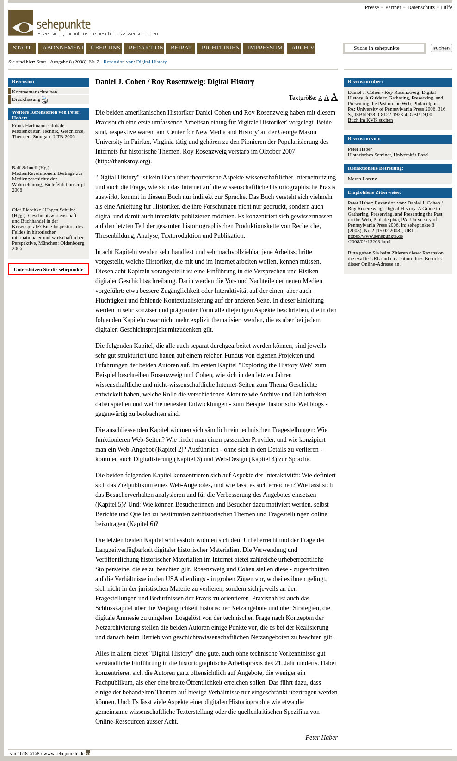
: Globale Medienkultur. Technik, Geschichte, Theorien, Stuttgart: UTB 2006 (48, 131)
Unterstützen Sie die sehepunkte (49, 269)
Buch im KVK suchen (370, 120)
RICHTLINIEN (221, 47)
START (22, 47)
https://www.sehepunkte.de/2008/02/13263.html (375, 238)
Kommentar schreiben (34, 91)
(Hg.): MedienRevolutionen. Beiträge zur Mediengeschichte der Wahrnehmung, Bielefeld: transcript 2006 (48, 178)
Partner (393, 7)
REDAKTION (146, 47)
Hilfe (446, 7)
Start (41, 61)
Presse (372, 7)
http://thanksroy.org (123, 161)
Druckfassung (30, 100)
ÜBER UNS (105, 47)
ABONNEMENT (63, 47)
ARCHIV (303, 47)
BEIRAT (181, 47)
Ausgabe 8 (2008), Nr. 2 (74, 61)
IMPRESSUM (265, 47)
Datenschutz (421, 7)
